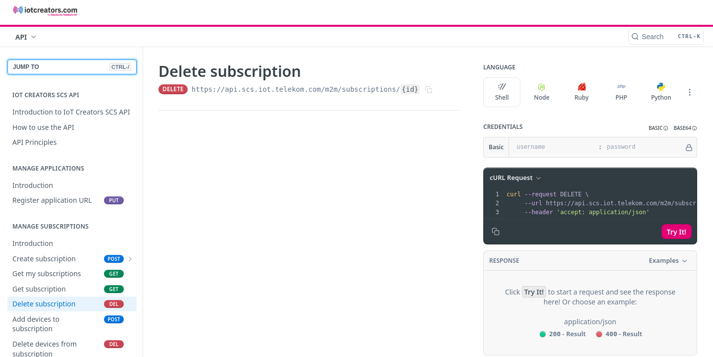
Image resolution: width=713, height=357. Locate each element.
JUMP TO (72, 67)
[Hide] (689, 147)
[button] (658, 128)
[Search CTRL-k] (666, 36)
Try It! (676, 232)
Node (542, 92)
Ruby (581, 92)
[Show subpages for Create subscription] (130, 259)
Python (661, 92)
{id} (410, 89)
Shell (502, 92)
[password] (643, 147)
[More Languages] (689, 92)
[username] (552, 147)
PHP (621, 92)
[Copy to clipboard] (496, 231)
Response (504, 260)
